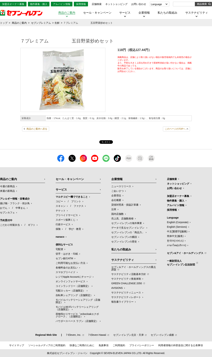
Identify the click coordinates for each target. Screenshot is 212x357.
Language (156, 4)
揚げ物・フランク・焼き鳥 (15, 203)
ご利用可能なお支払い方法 (70, 263)
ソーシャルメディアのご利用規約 (46, 345)
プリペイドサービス (67, 215)
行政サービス (63, 224)
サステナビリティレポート (126, 297)
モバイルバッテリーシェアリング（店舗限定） (78, 301)
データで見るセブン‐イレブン (128, 227)
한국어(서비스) (175, 240)
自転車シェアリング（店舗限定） (74, 295)
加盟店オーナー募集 (13, 4)
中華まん (20, 207)
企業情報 (144, 12)
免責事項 (103, 345)
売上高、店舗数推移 (122, 218)
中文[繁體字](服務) (177, 231)
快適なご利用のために (82, 345)
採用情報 (81, 4)
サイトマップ (16, 345)
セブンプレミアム (41, 22)
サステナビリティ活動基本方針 (128, 274)
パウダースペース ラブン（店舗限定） (77, 321)
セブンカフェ (7, 212)
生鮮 (57, 22)
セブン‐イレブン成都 (162, 334)
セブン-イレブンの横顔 (124, 237)
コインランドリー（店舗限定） (73, 286)
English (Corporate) (177, 222)
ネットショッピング (116, 4)
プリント (76, 201)
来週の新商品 (7, 190)
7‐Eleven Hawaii (97, 334)
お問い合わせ (138, 4)
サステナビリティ (196, 12)
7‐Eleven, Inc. (73, 334)
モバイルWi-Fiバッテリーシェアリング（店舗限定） (77, 308)
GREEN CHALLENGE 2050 (126, 283)
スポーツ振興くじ (65, 219)
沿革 (113, 209)
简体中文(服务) (175, 236)
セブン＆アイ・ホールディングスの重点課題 (133, 268)
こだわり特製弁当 (10, 224)
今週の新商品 (7, 186)
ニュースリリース (121, 186)
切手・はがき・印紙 (67, 253)
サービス (125, 12)
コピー (59, 201)
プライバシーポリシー (141, 345)
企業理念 (116, 195)
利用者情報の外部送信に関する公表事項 (180, 345)
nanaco (60, 236)
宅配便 (59, 249)
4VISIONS (117, 288)
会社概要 (116, 200)
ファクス (79, 206)
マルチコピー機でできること (72, 196)
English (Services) (177, 226)
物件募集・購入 (38, 4)
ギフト (31, 224)
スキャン (61, 206)
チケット (61, 210)
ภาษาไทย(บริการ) (176, 245)
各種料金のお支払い (67, 267)
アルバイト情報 (61, 4)
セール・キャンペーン (97, 12)
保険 (58, 229)
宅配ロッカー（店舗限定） (70, 290)
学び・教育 (75, 229)
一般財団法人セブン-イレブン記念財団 (181, 262)
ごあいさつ (117, 190)
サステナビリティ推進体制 (126, 278)
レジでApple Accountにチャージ (73, 276)
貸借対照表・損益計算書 (125, 204)
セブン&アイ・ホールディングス (185, 253)
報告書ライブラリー (122, 301)
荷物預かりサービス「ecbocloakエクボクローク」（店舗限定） (77, 315)
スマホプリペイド (65, 272)
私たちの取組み (167, 12)
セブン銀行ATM (64, 258)
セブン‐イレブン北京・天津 (128, 334)
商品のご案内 (66, 12)
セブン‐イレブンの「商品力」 (127, 232)
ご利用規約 (119, 345)
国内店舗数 (117, 213)
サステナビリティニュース (126, 292)
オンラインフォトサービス (70, 281)
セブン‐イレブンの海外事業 (126, 223)
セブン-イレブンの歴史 (124, 241)
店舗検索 (97, 4)
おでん (3, 207)
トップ (3, 22)
